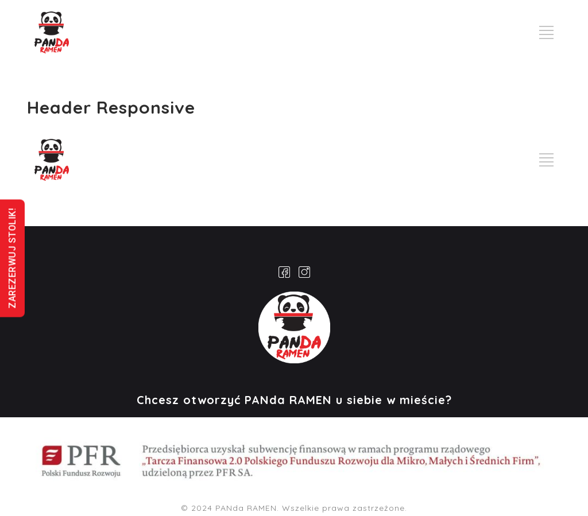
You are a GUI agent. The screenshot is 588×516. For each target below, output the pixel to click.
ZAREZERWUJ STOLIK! (12, 258)
